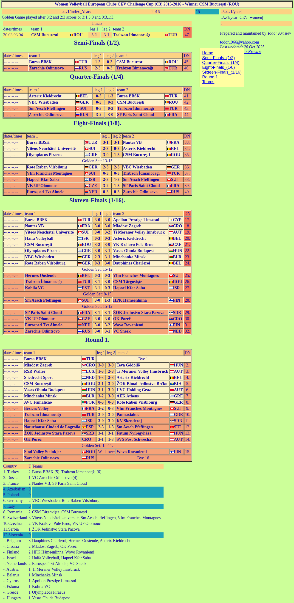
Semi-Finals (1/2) (96, 42)
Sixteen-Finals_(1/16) (221, 72)
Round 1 (96, 339)
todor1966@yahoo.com (239, 42)
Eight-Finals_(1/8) (218, 67)
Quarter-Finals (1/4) (96, 76)
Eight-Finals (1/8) (96, 123)
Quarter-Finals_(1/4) (220, 62)
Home (207, 53)
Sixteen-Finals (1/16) (96, 200)
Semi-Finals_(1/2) (218, 57)
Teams (37, 466)
